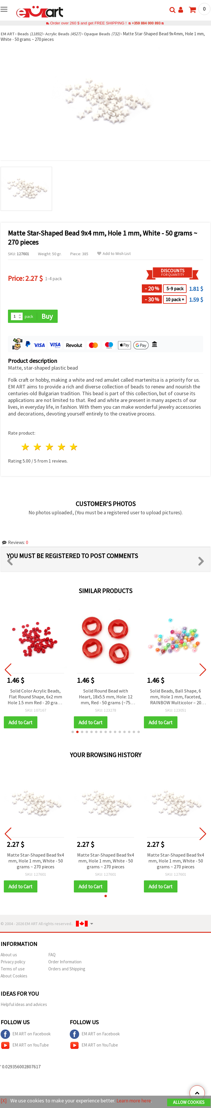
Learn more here (135, 1100)
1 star (26, 447)
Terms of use (13, 969)
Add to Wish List (114, 253)
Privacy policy (13, 962)
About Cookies (14, 976)
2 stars (38, 447)
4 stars (62, 447)
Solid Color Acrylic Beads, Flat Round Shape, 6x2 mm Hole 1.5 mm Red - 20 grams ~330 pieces (36, 697)
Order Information (65, 962)
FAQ (52, 955)
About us (9, 955)
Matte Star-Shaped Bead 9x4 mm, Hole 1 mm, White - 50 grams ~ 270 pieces (35, 861)
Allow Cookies (189, 1102)
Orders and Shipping (66, 969)
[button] (73, 732)
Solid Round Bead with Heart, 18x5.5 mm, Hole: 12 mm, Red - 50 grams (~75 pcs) (105, 697)
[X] (4, 1100)
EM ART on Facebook (26, 1034)
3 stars (50, 447)
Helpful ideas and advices (24, 1005)
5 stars (74, 447)
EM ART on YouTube (25, 1046)
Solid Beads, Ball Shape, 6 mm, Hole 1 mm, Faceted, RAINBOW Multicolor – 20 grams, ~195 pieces (175, 697)
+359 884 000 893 (146, 23)
